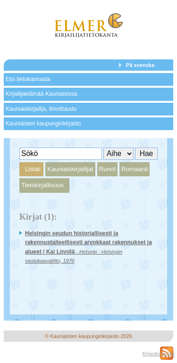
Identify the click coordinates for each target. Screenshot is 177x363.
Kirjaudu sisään (159, 353)
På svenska (140, 65)
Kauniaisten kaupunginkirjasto (43, 123)
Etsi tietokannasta (28, 79)
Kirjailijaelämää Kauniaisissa (41, 94)
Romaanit (134, 169)
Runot (107, 169)
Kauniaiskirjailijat (70, 169)
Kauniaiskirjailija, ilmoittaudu (41, 109)
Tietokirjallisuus (42, 185)
